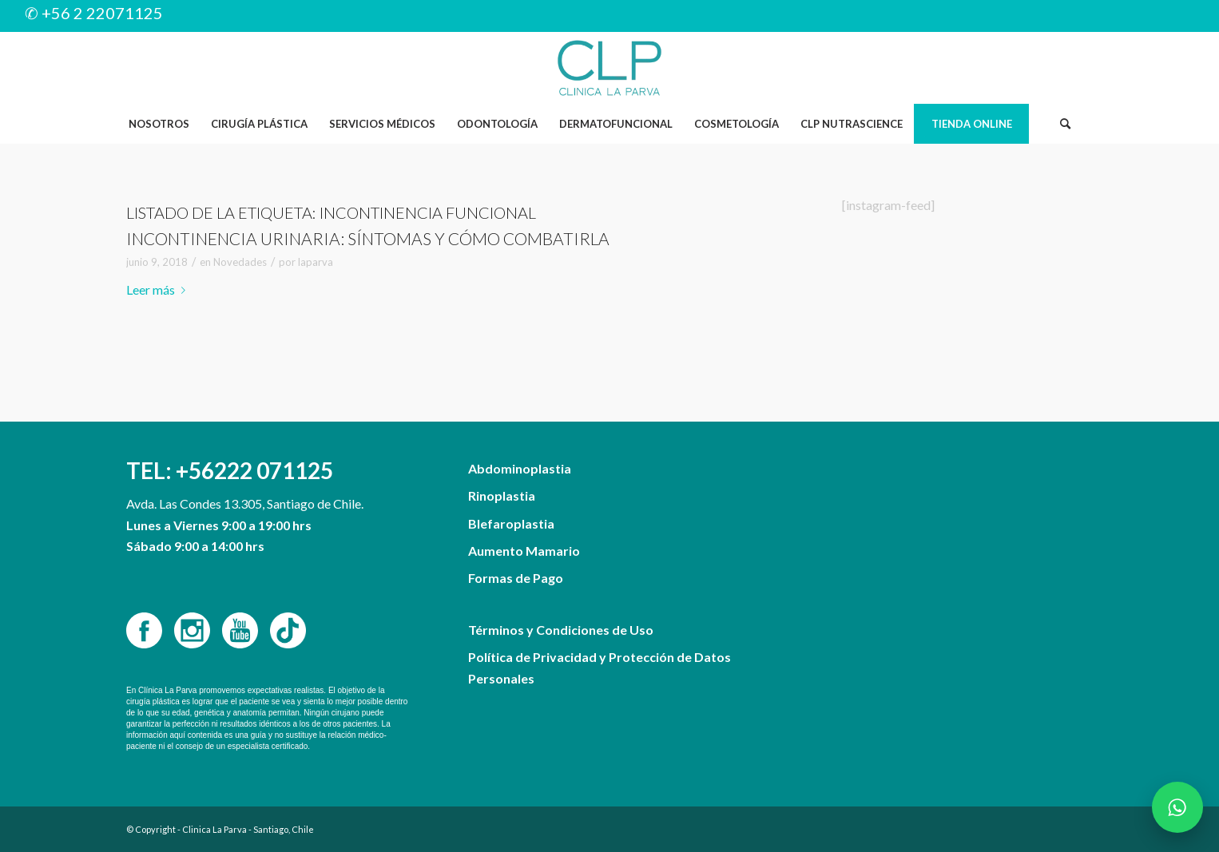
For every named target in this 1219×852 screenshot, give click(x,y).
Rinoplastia (501, 495)
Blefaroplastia (511, 523)
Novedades (240, 262)
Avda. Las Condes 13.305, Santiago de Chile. (244, 503)
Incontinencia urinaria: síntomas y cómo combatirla (368, 238)
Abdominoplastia (519, 468)
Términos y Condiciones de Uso (560, 629)
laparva (315, 262)
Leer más (159, 289)
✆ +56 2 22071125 (94, 12)
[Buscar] (1065, 124)
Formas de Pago (515, 577)
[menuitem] (158, 124)
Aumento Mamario (524, 550)
